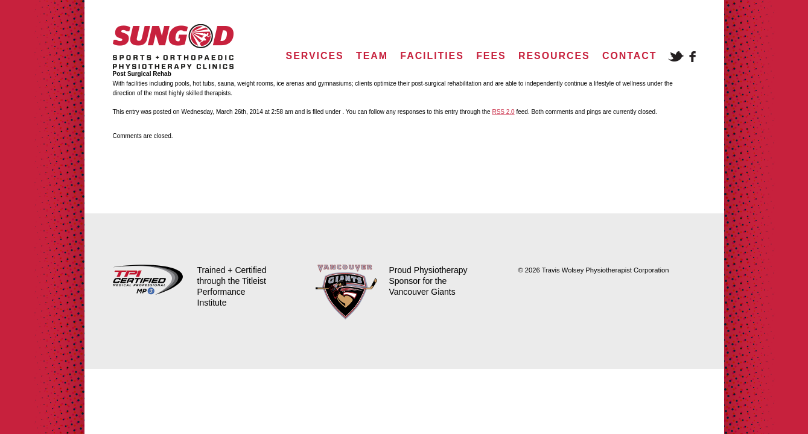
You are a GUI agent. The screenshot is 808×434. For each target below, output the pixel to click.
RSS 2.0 (503, 111)
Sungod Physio (173, 46)
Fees (491, 56)
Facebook (692, 56)
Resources (554, 56)
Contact (629, 56)
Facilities (431, 56)
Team (372, 56)
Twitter (676, 56)
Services (315, 56)
